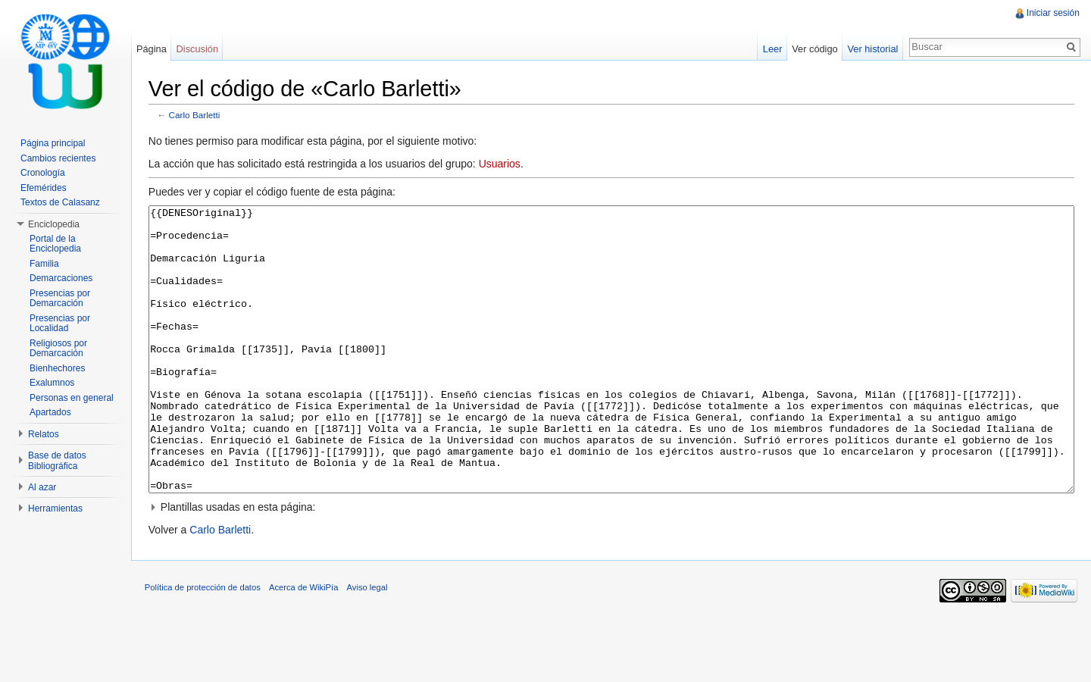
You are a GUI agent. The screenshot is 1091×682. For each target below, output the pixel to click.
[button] (612, 564)
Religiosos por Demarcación (58, 348)
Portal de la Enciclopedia (55, 244)
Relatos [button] (43, 434)
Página (154, 49)
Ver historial (871, 49)
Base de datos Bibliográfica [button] (57, 460)
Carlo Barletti (198, 115)
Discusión (199, 49)
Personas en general (72, 398)
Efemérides (43, 188)
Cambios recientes (57, 158)
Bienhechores (57, 368)
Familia (44, 263)
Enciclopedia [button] (54, 224)
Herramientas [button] (55, 508)
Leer (771, 49)
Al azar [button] (42, 487)
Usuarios (503, 164)
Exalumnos (52, 382)
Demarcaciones (61, 278)
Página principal (52, 143)
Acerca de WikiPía (307, 647)
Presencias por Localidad (60, 323)
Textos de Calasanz (60, 202)
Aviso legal (371, 647)
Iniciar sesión (1052, 13)
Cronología (42, 172)
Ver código (813, 49)
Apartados (50, 412)
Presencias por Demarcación (60, 298)
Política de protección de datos (206, 647)
